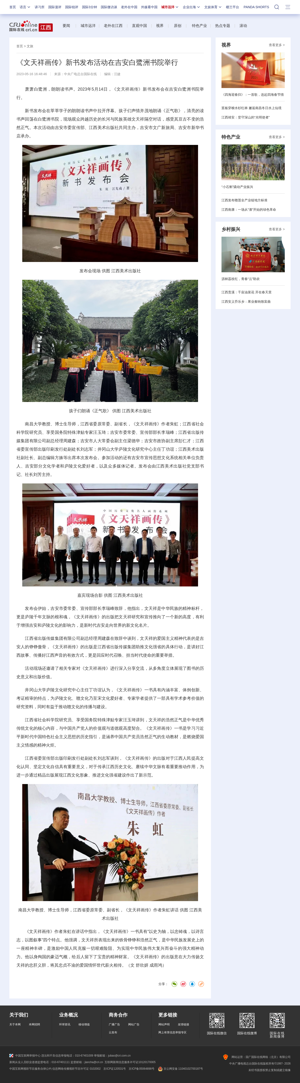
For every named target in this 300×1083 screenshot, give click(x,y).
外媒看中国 (149, 7)
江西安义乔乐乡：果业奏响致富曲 (246, 301)
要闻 (66, 26)
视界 (160, 26)
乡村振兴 (230, 229)
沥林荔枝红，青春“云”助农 (240, 279)
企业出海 (192, 7)
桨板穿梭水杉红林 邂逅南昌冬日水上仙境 (251, 108)
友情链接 (183, 1024)
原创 (177, 26)
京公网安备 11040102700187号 (180, 1068)
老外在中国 (129, 7)
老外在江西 (113, 26)
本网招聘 (34, 1024)
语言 (25, 7)
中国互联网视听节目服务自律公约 (30, 1068)
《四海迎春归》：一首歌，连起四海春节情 (252, 94)
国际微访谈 (109, 7)
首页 (12, 7)
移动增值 (84, 1024)
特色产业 (199, 26)
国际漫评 (54, 7)
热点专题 (222, 26)
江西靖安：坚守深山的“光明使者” (245, 117)
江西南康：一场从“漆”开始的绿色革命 (248, 209)
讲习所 (40, 7)
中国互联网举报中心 (25, 1055)
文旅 (30, 46)
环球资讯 (64, 1024)
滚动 (243, 26)
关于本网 (15, 1024)
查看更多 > (277, 45)
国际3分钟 (89, 7)
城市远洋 (170, 7)
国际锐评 (71, 7)
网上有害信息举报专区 (172, 1032)
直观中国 (139, 26)
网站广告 (133, 1024)
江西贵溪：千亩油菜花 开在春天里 (246, 292)
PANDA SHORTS (256, 7)
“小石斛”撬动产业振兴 (237, 187)
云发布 (113, 1032)
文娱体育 (213, 7)
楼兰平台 (232, 7)
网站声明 (164, 1024)
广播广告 (114, 1024)
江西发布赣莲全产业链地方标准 (244, 200)
